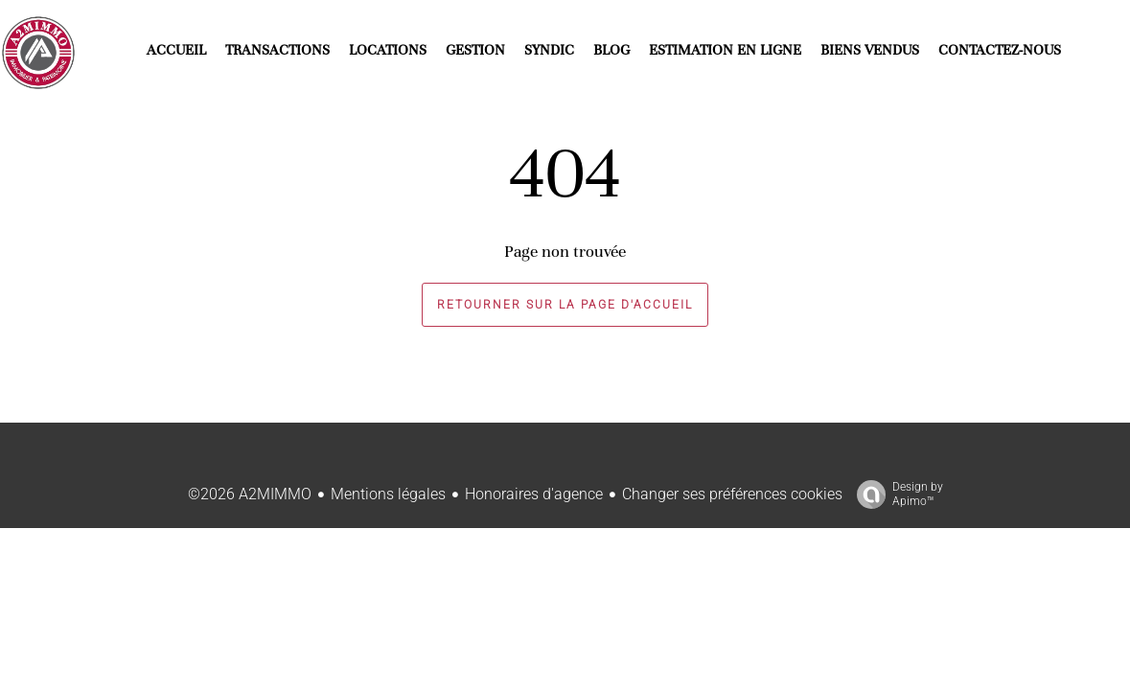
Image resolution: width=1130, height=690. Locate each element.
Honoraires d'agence (534, 494)
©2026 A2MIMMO (249, 494)
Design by (895, 494)
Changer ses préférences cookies (732, 494)
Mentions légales (388, 494)
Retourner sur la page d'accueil (565, 304)
